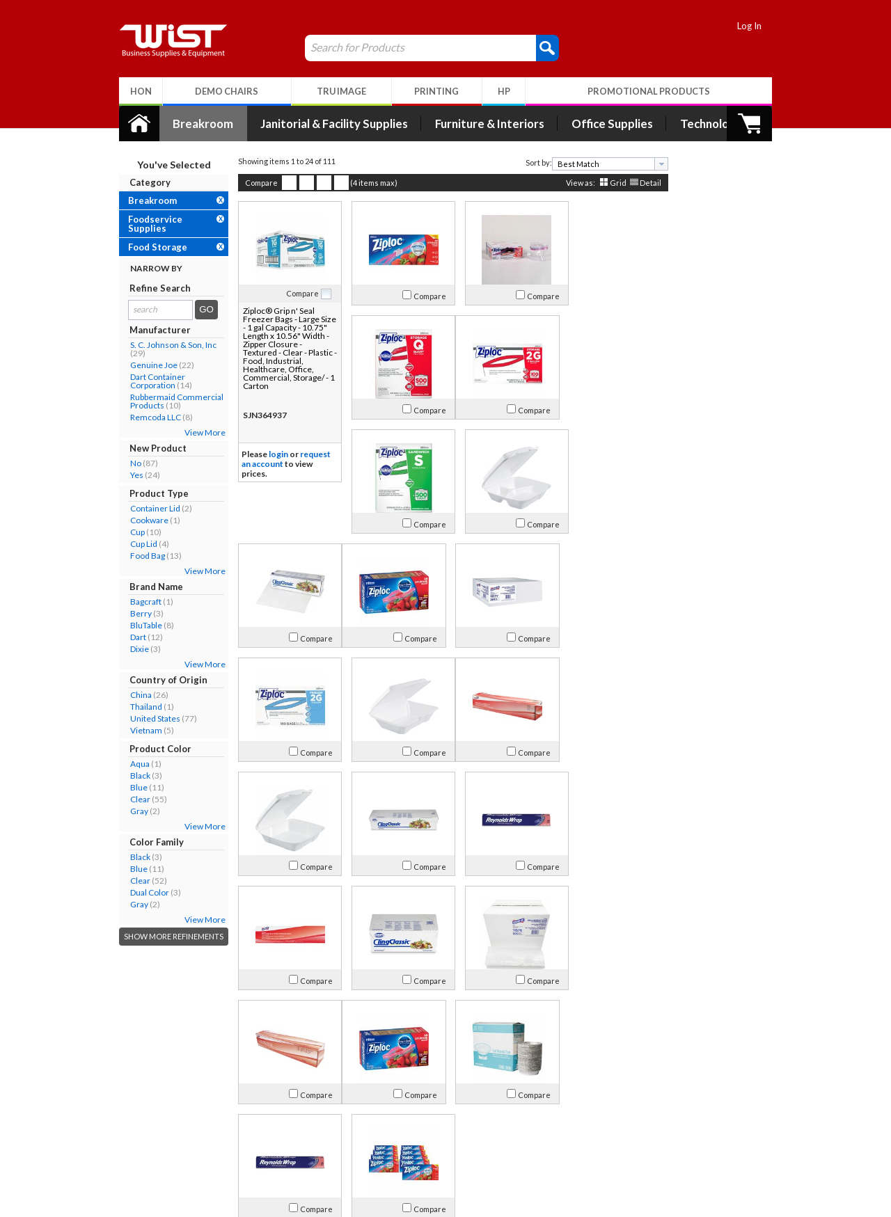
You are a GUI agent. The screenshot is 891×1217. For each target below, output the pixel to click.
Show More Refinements (166, 936)
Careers (139, 1151)
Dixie (132, 649)
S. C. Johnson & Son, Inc (166, 345)
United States (148, 718)
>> (540, 1055)
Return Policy (281, 1134)
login (271, 454)
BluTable (139, 625)
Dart (131, 637)
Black (133, 775)
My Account (287, 1099)
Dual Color (142, 892)
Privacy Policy (281, 1151)
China (133, 695)
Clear (133, 799)
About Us (148, 1099)
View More (197, 432)
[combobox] (602, 163)
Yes (129, 475)
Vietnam (139, 730)
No (128, 463)
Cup (130, 532)
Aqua (132, 763)
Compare (253, 182)
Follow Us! (732, 1137)
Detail (643, 182)
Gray (132, 811)
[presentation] (653, 164)
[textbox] (597, 164)
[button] (540, 47)
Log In (757, 25)
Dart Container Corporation (150, 381)
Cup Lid (136, 544)
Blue (131, 787)
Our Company (152, 1118)
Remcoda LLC (148, 417)
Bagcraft (138, 601)
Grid (610, 182)
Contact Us (146, 1134)
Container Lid (148, 508)
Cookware (142, 520)
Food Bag (140, 555)
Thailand (139, 706)
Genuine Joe (146, 365)
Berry (133, 613)
